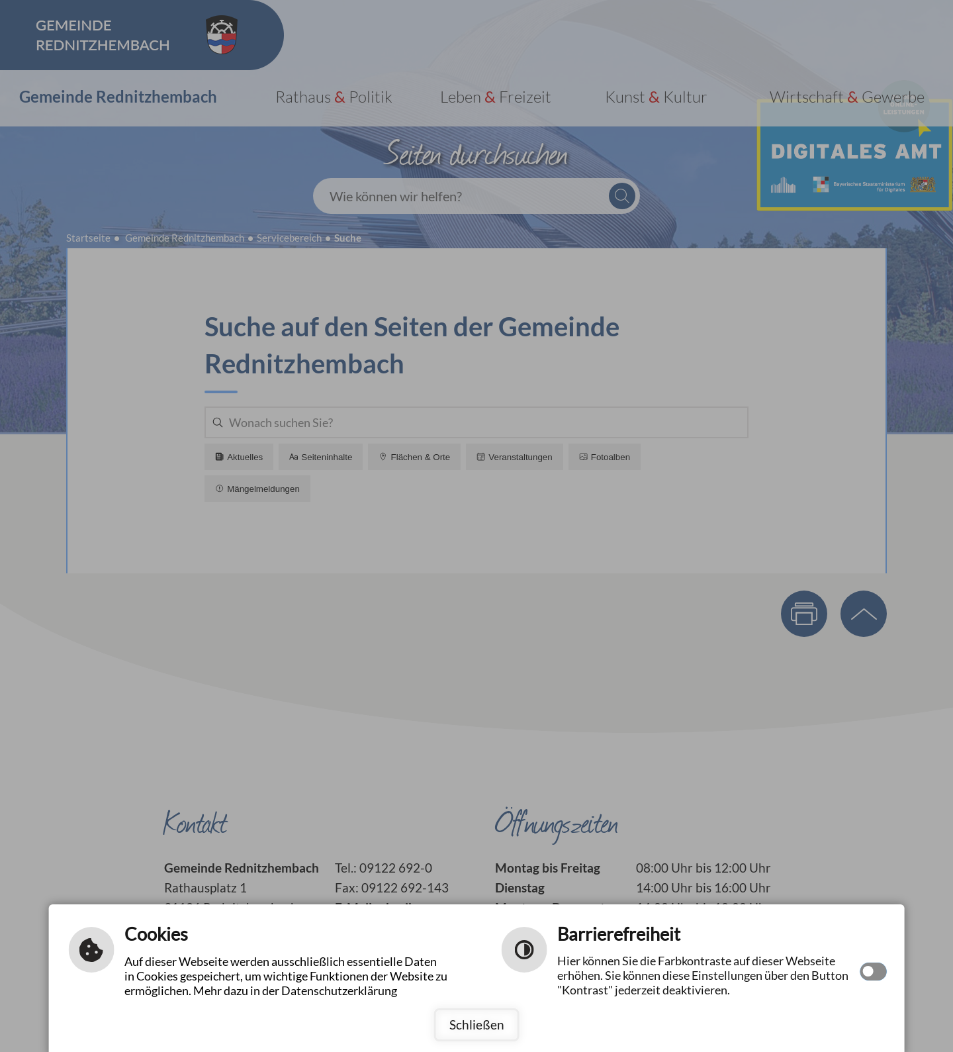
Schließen (476, 1024)
